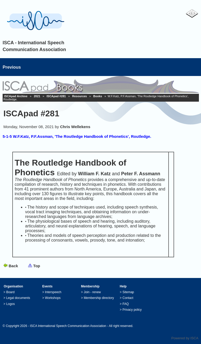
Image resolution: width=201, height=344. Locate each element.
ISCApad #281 (56, 96)
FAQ (125, 304)
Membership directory (99, 298)
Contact (127, 298)
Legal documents (18, 298)
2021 (37, 96)
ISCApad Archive (15, 96)
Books (97, 96)
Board (10, 292)
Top (36, 266)
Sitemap (128, 292)
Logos (10, 304)
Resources (79, 96)
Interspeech (53, 292)
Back (13, 266)
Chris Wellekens (75, 126)
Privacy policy (132, 310)
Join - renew (92, 292)
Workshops (53, 298)
